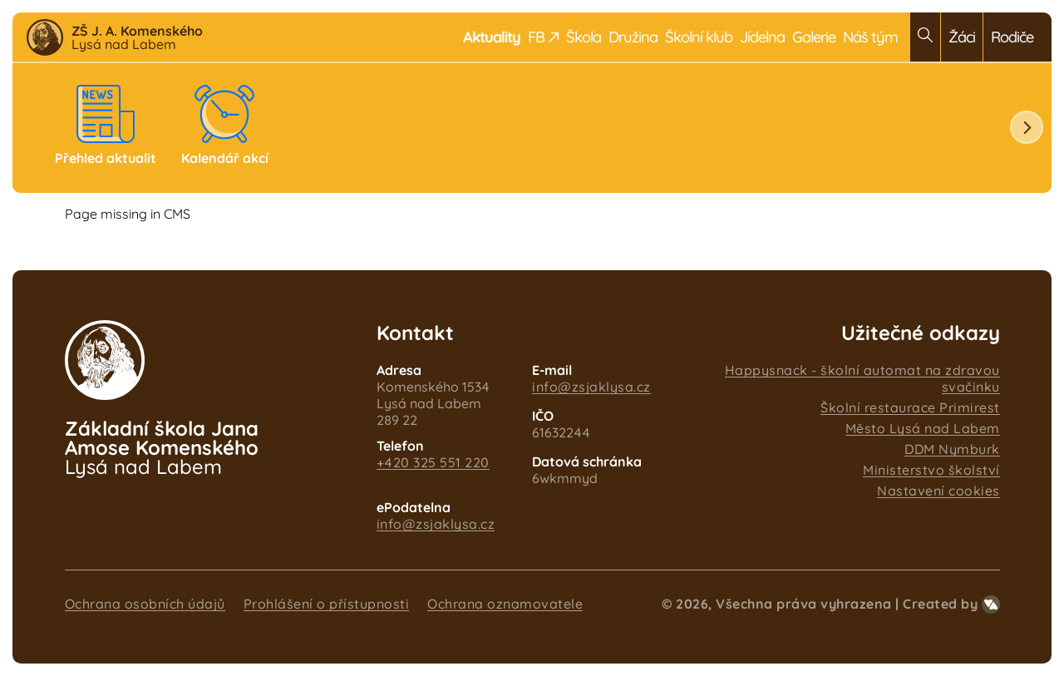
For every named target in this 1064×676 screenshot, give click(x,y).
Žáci (961, 37)
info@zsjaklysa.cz (591, 386)
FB (543, 37)
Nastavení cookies (938, 490)
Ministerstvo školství (931, 469)
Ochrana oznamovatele (505, 603)
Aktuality (491, 37)
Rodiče (1012, 37)
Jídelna (762, 37)
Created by (951, 603)
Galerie (813, 37)
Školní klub (698, 37)
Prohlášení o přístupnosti (327, 603)
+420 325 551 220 (433, 462)
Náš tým (870, 37)
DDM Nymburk (952, 449)
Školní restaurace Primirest (910, 407)
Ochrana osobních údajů (145, 603)
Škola (583, 37)
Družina (633, 37)
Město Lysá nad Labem (922, 428)
